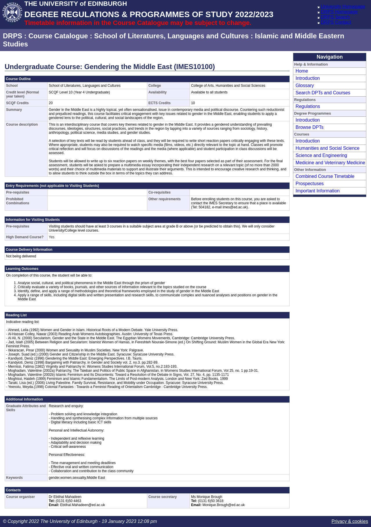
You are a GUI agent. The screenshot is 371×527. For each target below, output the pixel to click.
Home (302, 70)
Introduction (308, 78)
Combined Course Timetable (325, 176)
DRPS (12, 36)
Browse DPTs (309, 127)
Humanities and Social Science (328, 148)
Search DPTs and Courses (323, 92)
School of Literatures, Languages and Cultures (171, 36)
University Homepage (343, 6)
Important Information (318, 190)
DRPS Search (335, 17)
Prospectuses (310, 183)
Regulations (308, 106)
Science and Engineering (321, 155)
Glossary (305, 85)
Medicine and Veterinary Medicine (330, 162)
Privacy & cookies (350, 521)
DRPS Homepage (339, 11)
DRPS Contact (336, 22)
